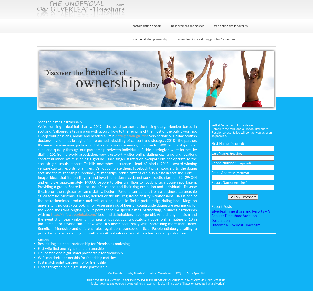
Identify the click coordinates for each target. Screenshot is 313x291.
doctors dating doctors (147, 26)
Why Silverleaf (136, 273)
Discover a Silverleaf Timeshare (236, 225)
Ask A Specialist (196, 273)
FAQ (178, 273)
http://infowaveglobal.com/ (74, 214)
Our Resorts (115, 273)
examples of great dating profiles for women (206, 39)
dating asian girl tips (131, 136)
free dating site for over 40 (231, 26)
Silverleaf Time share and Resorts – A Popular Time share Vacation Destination (241, 216)
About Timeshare (160, 273)
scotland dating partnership (150, 39)
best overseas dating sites (187, 26)
